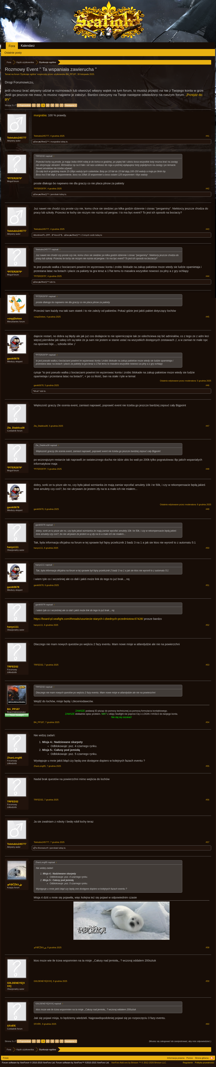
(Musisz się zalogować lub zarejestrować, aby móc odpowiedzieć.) (180, 1041)
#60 (207, 1024)
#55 (207, 766)
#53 (207, 665)
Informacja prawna (176, 1058)
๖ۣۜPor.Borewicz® (40, 848)
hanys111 (12, 547)
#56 (207, 800)
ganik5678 (13, 358)
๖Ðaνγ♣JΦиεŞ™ (41, 141)
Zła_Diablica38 (15, 427)
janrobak (55, 194)
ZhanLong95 (14, 757)
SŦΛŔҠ (11, 1025)
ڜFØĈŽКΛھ (14, 884)
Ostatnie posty (13, 52)
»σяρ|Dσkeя (14, 318)
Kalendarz (28, 45)
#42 (207, 188)
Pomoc (189, 1058)
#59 (207, 981)
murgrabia (40, 115)
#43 (207, 229)
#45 (207, 317)
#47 (207, 426)
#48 (207, 469)
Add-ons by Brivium (138, 1062)
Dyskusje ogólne (28, 74)
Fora (12, 46)
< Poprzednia (24, 105)
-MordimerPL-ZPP (41, 235)
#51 (207, 585)
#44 (207, 276)
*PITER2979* (14, 178)
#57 (207, 842)
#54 (207, 722)
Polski (5, 1058)
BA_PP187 (71, 74)
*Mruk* (36, 391)
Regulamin (188, 1062)
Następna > (70, 105)
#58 (207, 947)
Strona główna (201, 1058)
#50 (207, 548)
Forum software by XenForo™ (82, 1062)
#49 (207, 509)
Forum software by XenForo (28, 1062)
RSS (211, 1058)
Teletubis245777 (16, 137)
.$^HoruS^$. (57, 235)
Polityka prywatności (204, 1062)
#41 (207, 136)
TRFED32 (12, 666)
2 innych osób (88, 235)
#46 (207, 385)
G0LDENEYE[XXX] (16, 984)
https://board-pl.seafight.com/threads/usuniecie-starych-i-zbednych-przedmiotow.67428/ (88, 618)
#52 (207, 625)
